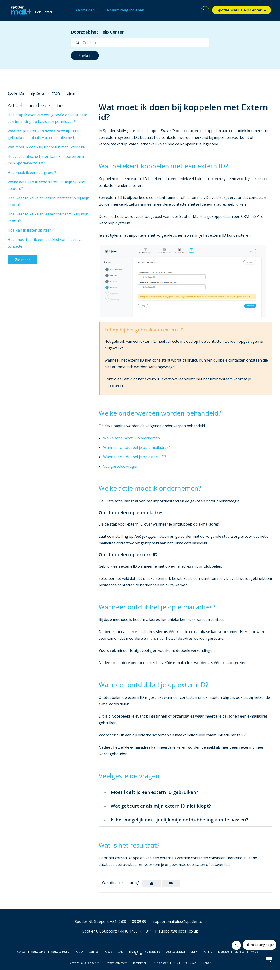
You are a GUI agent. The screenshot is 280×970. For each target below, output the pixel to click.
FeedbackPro (152, 951)
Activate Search (60, 951)
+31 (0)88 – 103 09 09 (128, 921)
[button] (151, 883)
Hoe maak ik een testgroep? (32, 172)
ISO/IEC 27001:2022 (184, 962)
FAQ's (56, 93)
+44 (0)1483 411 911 (135, 931)
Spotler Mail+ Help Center (239, 10)
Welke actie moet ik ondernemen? (132, 438)
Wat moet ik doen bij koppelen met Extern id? (47, 147)
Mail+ (194, 951)
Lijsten (71, 93)
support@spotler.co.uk (178, 931)
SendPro (140, 954)
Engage (133, 951)
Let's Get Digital (175, 951)
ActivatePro (38, 951)
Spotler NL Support (92, 921)
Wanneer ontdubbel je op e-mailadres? (136, 447)
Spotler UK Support (99, 931)
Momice (239, 951)
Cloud (108, 951)
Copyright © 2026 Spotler (84, 962)
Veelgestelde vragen (120, 466)
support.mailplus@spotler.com (179, 921)
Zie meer (22, 259)
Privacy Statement (116, 962)
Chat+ (79, 951)
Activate (21, 951)
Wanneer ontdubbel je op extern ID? (134, 456)
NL (205, 10)
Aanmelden (85, 10)
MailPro (207, 951)
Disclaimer (139, 962)
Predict (254, 951)
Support (206, 962)
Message (223, 951)
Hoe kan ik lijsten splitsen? (30, 230)
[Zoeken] (140, 42)
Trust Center (160, 962)
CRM (120, 951)
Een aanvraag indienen (124, 10)
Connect (94, 951)
